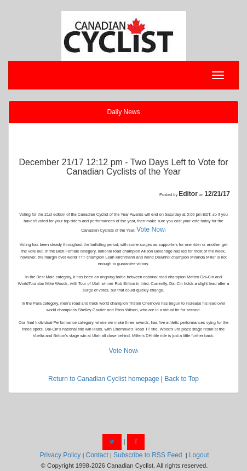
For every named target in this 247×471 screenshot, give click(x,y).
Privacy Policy (60, 455)
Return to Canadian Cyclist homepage (103, 379)
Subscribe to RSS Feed (147, 455)
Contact (96, 455)
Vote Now (150, 229)
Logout (199, 455)
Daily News (123, 112)
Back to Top (182, 379)
